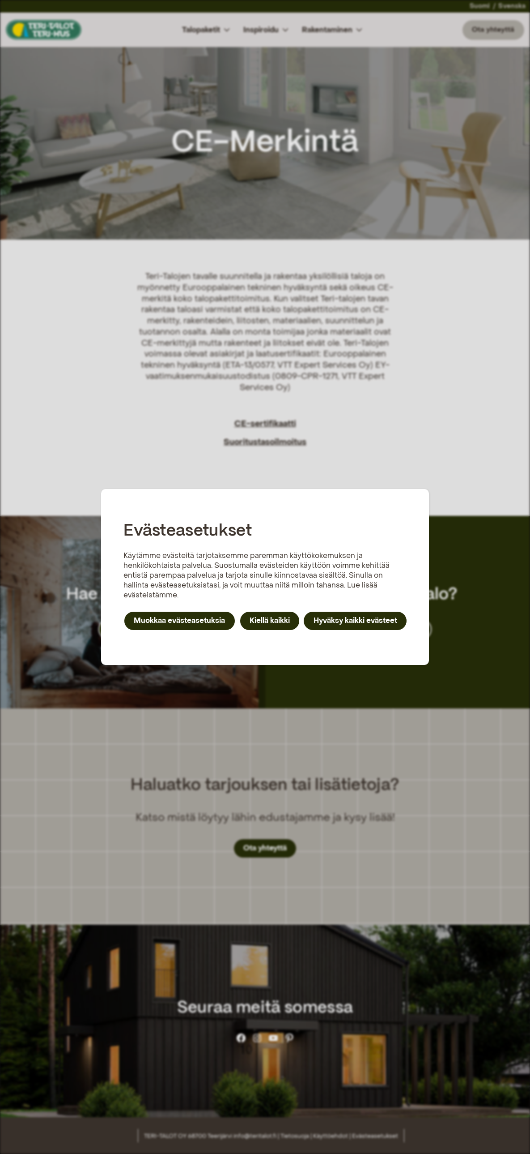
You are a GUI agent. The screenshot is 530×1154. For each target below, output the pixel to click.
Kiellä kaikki (270, 620)
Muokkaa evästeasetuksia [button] (179, 620)
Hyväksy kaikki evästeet (355, 620)
